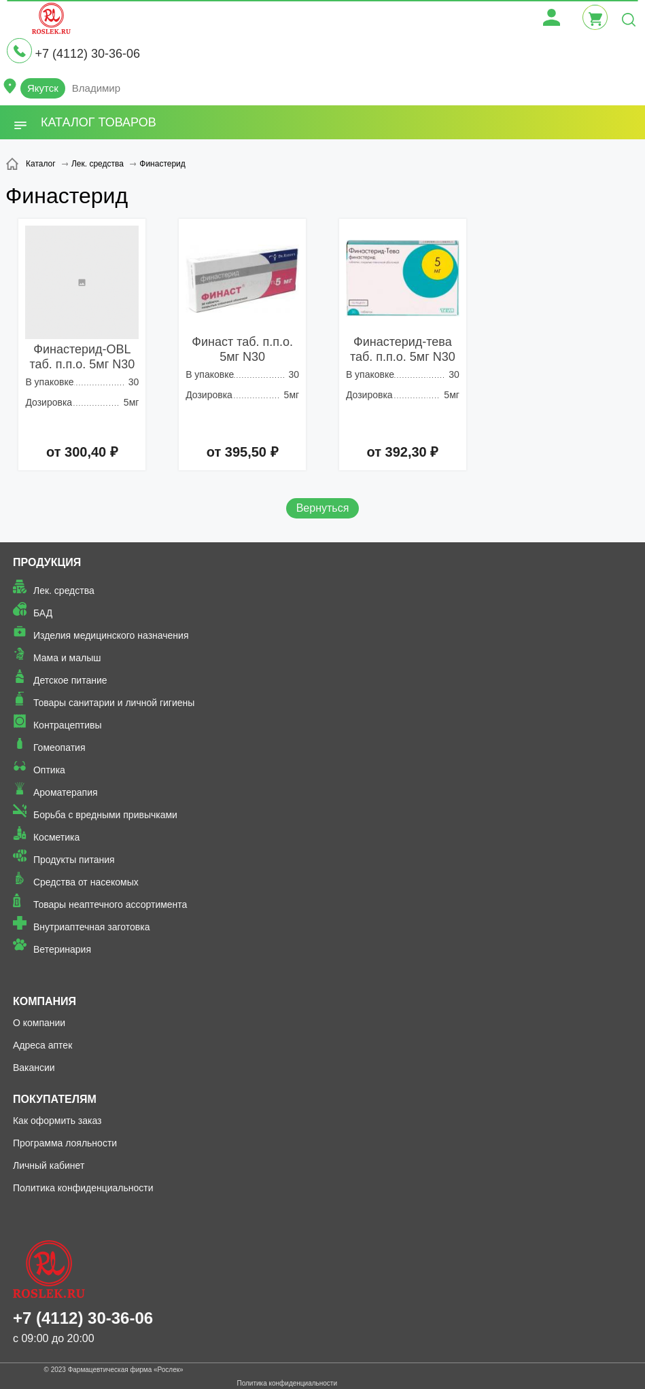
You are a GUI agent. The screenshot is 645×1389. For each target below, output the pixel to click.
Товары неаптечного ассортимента (110, 904)
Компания (44, 1001)
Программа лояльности (65, 1143)
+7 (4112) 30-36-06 (87, 53)
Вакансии (34, 1067)
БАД (42, 613)
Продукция (47, 562)
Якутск (42, 88)
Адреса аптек (42, 1045)
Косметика (56, 837)
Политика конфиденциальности (83, 1187)
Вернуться (322, 508)
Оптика (49, 769)
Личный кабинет (48, 1165)
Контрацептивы (67, 725)
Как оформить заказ (57, 1120)
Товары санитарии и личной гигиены (113, 702)
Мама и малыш (67, 657)
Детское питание (70, 680)
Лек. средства (63, 590)
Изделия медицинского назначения (111, 635)
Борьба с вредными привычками (105, 814)
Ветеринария (62, 949)
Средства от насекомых (86, 882)
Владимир (96, 88)
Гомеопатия (59, 747)
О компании (39, 1022)
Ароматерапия (65, 792)
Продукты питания (74, 859)
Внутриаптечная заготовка (91, 926)
